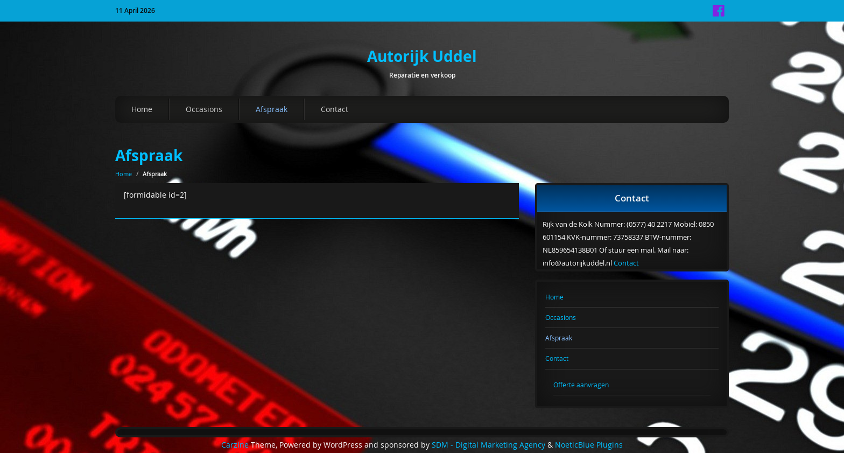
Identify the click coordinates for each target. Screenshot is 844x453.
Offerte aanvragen (581, 384)
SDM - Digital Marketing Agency (488, 445)
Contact (334, 109)
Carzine (236, 445)
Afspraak (271, 109)
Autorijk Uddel (422, 56)
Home (141, 109)
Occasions (204, 109)
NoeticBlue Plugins (589, 445)
